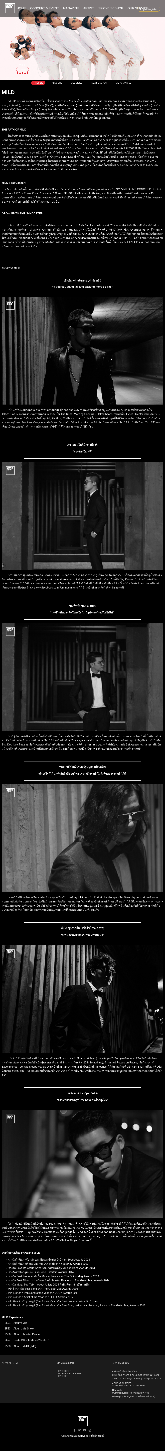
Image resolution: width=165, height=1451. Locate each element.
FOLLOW (22, 70)
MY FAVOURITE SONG (69, 1373)
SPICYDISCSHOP (113, 8)
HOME (17, 8)
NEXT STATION (99, 83)
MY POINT (63, 1376)
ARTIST (89, 8)
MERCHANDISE (124, 83)
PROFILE (38, 83)
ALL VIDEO (76, 83)
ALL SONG (57, 83)
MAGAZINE (70, 8)
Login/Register (148, 9)
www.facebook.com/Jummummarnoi (57, 587)
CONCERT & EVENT (42, 8)
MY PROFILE (64, 1371)
